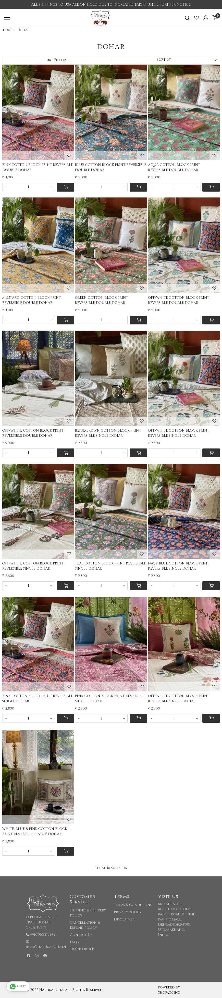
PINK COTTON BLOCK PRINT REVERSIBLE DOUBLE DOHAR (37, 167)
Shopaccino (169, 992)
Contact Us (81, 934)
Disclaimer (124, 919)
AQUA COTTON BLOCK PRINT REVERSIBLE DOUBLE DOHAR (174, 167)
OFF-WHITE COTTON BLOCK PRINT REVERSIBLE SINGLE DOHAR (178, 433)
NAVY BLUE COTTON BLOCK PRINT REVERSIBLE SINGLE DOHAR (178, 566)
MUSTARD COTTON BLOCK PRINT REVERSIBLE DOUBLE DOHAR (31, 300)
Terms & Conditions (133, 905)
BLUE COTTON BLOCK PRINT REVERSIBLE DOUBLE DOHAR (110, 167)
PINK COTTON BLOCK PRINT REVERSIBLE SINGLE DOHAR (37, 698)
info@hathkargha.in (46, 946)
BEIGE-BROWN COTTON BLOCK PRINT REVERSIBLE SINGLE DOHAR (108, 433)
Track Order (82, 949)
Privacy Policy (128, 912)
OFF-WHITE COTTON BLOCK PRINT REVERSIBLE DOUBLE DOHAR (178, 300)
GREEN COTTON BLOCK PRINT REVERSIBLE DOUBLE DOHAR (101, 300)
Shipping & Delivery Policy (88, 913)
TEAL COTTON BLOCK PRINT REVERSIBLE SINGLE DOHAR (110, 566)
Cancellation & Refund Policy (85, 925)
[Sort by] (165, 60)
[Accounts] (205, 18)
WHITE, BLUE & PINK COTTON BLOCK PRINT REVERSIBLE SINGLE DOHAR (34, 831)
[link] (187, 18)
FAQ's (74, 942)
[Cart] (65, 187)
